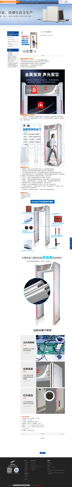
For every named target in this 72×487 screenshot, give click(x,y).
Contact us (37, 2)
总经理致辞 (26, 465)
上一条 (23, 434)
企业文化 (26, 472)
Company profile (27, 462)
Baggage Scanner (10, 37)
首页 (9, 26)
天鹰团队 (26, 466)
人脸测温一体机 (10, 46)
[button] (37, 51)
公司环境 (26, 463)
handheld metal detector (11, 39)
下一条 (62, 434)
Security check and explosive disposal (24, 2)
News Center (32, 2)
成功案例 (26, 475)
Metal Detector (20, 26)
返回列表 (43, 434)
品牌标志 (26, 469)
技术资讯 (26, 478)
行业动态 (26, 476)
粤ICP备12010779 (39, 485)
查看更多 (42, 452)
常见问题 (26, 479)
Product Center (14, 26)
